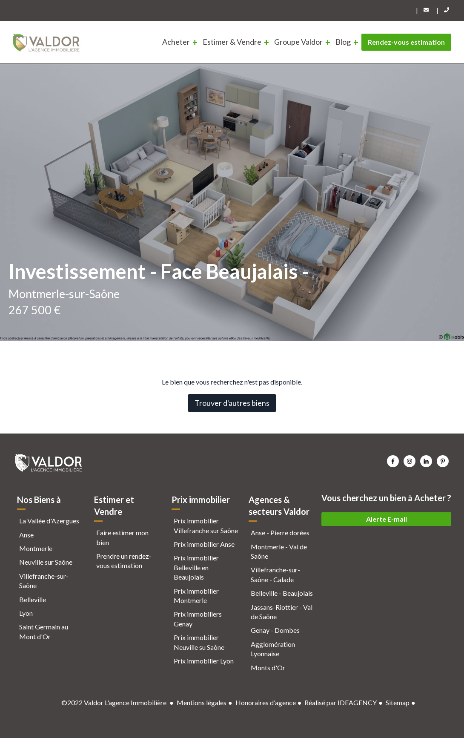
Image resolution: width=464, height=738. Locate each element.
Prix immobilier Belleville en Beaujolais (196, 567)
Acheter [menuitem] (176, 41)
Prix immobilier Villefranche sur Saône (206, 525)
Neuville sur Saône (45, 562)
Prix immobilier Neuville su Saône (199, 642)
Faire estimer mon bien (122, 537)
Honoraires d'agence (265, 702)
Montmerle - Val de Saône (279, 551)
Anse (26, 535)
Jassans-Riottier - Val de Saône (281, 611)
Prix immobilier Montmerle (196, 595)
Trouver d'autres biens (232, 403)
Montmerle (35, 548)
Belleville (32, 599)
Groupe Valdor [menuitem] (298, 41)
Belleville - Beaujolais (282, 593)
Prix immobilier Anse (204, 544)
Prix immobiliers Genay (198, 618)
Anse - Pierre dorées (280, 532)
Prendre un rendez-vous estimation (124, 560)
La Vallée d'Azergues (49, 521)
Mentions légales (201, 702)
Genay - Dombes (275, 630)
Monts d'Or (268, 667)
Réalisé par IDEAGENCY (340, 702)
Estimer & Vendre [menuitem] (232, 41)
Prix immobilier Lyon (204, 661)
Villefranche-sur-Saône (44, 580)
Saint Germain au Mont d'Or (43, 631)
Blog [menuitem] (343, 41)
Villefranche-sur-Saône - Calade (275, 574)
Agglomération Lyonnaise (273, 649)
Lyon (26, 613)
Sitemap (398, 702)
